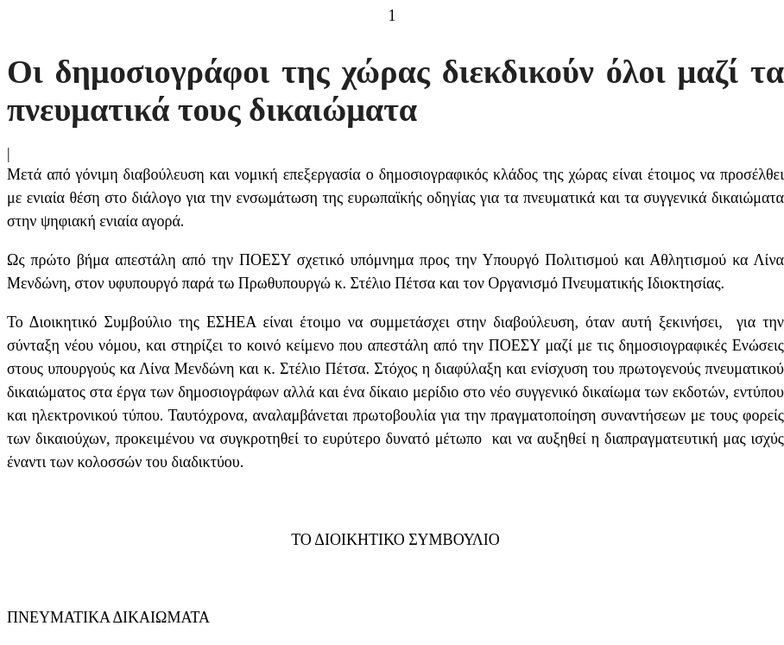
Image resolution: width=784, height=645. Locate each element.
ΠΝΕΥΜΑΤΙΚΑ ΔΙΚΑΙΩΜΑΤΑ (108, 617)
